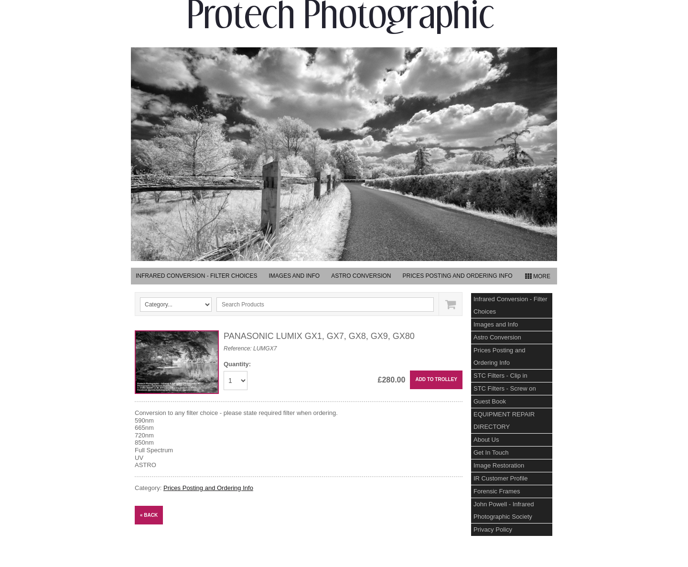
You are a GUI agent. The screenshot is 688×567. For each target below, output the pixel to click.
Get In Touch (490, 452)
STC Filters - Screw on (504, 388)
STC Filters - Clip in (500, 375)
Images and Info (294, 276)
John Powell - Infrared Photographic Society (503, 510)
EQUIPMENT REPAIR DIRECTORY (504, 420)
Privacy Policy (492, 529)
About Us (486, 439)
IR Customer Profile (500, 478)
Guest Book (489, 401)
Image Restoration (498, 465)
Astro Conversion (361, 276)
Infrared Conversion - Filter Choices (196, 276)
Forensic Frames (496, 491)
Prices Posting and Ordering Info (458, 276)
